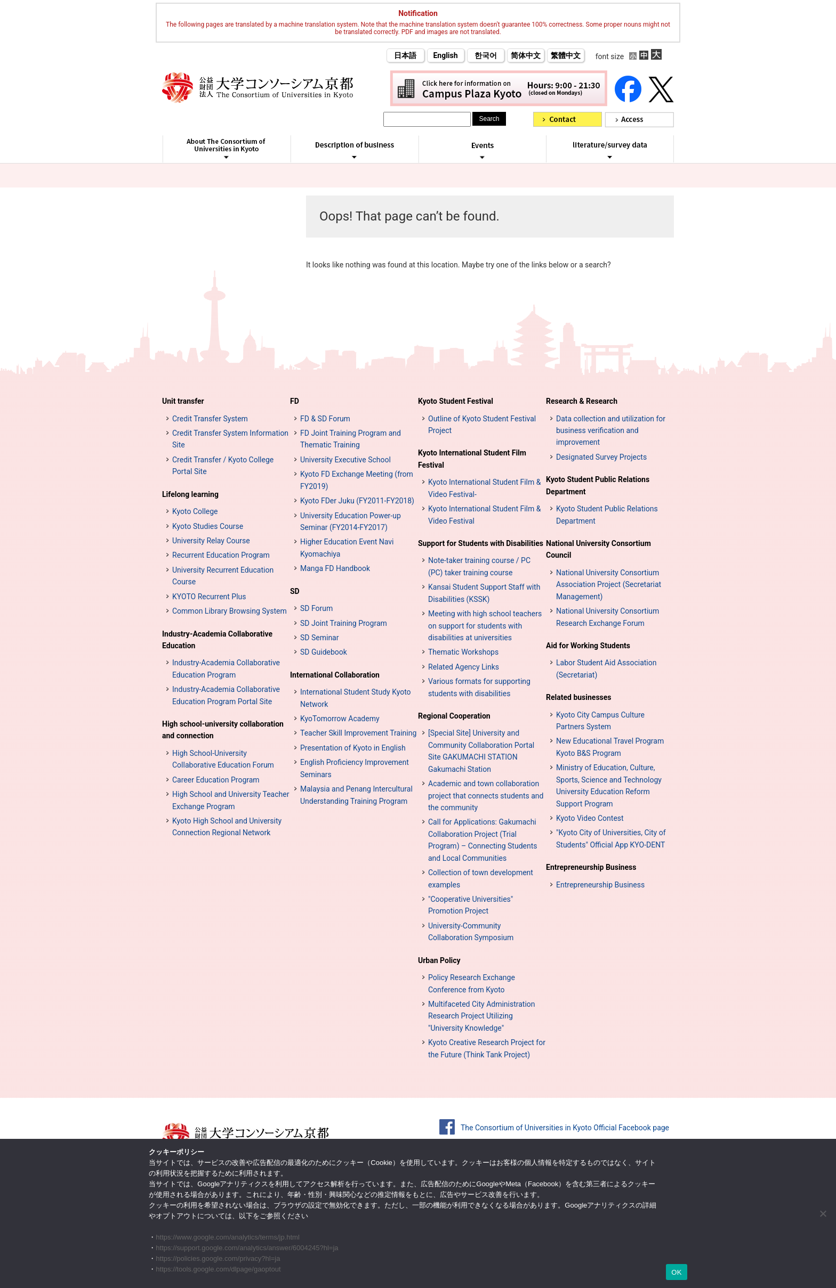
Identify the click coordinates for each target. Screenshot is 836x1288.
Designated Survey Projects (601, 457)
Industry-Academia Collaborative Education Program (226, 668)
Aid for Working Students (588, 645)
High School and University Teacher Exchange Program (230, 800)
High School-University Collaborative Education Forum (223, 759)
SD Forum (316, 608)
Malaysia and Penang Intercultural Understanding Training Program (356, 795)
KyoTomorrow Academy (340, 718)
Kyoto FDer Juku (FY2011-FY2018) (357, 500)
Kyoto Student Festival (455, 401)
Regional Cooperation (454, 716)
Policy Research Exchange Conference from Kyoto (471, 983)
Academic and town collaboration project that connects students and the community (485, 795)
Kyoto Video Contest (590, 818)
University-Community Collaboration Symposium (470, 932)
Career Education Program (216, 780)
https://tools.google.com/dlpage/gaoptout (218, 1269)
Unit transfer (183, 401)
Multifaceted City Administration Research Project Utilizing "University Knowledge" (481, 1016)
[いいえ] (822, 1213)
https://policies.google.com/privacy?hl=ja (218, 1258)
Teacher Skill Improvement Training (358, 733)
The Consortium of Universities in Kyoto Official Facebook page (565, 1127)
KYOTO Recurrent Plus (209, 596)
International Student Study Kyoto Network (355, 698)
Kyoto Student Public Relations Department (597, 485)
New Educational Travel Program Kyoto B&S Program (610, 747)
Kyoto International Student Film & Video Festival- (484, 488)
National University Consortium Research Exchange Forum (607, 617)
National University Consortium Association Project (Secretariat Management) (608, 584)
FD (294, 401)
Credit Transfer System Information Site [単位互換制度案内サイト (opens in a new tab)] (230, 439)
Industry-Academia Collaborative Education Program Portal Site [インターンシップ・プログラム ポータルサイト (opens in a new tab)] (226, 695)
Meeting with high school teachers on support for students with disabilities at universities (485, 625)
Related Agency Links (463, 667)
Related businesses (579, 697)
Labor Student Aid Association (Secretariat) (606, 668)
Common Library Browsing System (229, 611)
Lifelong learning (190, 494)
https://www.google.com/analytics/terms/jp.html (228, 1237)
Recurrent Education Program (221, 555)
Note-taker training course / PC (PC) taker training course (479, 566)
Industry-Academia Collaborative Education (217, 640)
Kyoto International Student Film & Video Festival (484, 514)
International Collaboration (335, 675)
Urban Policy (439, 960)
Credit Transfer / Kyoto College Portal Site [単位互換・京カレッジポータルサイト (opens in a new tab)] (223, 465)
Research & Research (581, 401)
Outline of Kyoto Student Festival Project (482, 424)
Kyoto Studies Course (207, 526)
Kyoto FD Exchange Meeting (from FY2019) (356, 480)
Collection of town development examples (480, 878)
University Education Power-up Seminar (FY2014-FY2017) (350, 521)
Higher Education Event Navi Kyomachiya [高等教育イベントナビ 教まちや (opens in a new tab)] (347, 547)
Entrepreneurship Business (591, 867)
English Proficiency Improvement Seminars (354, 768)
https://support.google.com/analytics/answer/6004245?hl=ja (247, 1248)
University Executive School (345, 459)
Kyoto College (195, 511)
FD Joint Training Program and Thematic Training (350, 439)
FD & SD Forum (325, 418)
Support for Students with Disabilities (480, 543)
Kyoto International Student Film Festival (472, 459)
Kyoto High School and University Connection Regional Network (227, 827)
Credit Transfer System (210, 418)
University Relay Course (211, 540)
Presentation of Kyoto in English (353, 748)
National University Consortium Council (598, 549)
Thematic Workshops (463, 652)
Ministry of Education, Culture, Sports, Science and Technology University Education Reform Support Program (609, 785)
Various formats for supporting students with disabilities (479, 687)
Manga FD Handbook (335, 568)
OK (676, 1272)
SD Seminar (319, 637)
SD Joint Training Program (343, 623)
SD (295, 591)
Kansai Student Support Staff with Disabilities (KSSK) (484, 593)
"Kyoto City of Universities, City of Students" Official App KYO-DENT (611, 838)
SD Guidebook (323, 652)
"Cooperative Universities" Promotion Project (470, 905)
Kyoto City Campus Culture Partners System (600, 721)
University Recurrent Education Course (223, 576)
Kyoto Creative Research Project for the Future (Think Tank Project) (486, 1048)
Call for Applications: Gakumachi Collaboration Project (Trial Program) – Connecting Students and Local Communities (482, 840)
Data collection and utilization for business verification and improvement (610, 430)
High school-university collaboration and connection (223, 730)
